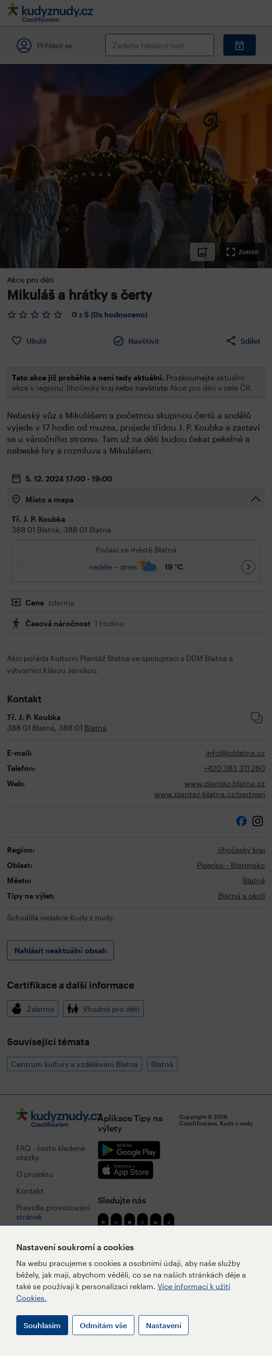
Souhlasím (42, 1325)
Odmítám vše (103, 1325)
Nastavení (163, 1325)
